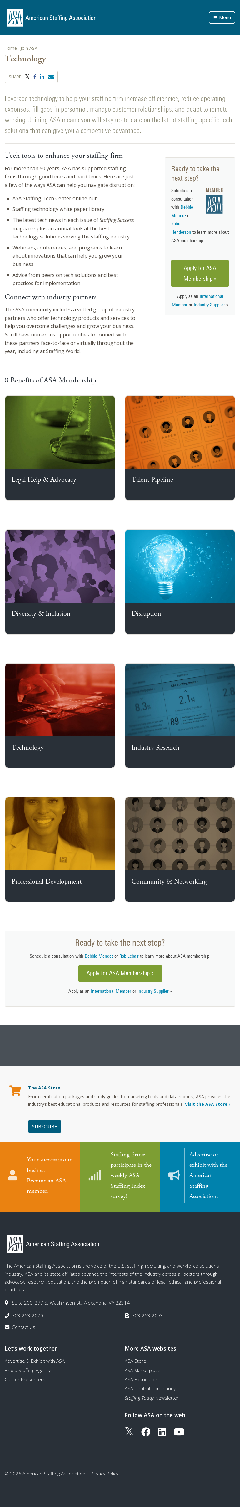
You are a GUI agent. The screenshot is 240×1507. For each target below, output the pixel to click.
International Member (111, 991)
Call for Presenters (25, 1379)
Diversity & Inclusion (41, 613)
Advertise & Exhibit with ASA (35, 1360)
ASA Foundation (141, 1379)
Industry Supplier (209, 304)
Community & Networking (169, 881)
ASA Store (135, 1360)
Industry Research (155, 747)
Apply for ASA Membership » (200, 273)
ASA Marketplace (142, 1369)
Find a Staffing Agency (28, 1369)
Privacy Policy (104, 1472)
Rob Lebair (129, 956)
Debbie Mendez (99, 956)
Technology (28, 747)
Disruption (146, 613)
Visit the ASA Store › (207, 1104)
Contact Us (23, 1326)
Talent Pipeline (152, 479)
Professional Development (47, 881)
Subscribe (44, 1126)
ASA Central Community (150, 1388)
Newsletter (152, 1397)
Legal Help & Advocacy (44, 479)
